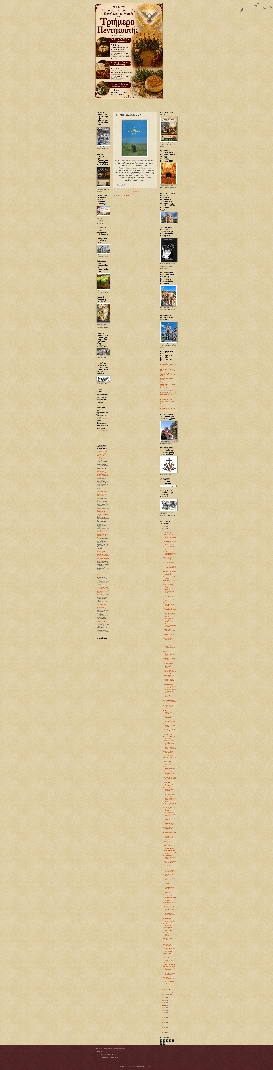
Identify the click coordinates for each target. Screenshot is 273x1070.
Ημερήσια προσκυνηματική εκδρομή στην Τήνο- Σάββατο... (169, 653)
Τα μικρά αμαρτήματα (168, 895)
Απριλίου (166, 987)
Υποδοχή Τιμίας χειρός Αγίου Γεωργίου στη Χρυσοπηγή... (169, 968)
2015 (163, 1022)
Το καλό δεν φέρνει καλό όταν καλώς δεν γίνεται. (169, 804)
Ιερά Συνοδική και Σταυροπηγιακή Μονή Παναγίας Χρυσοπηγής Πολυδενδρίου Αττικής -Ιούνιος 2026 (102, 474)
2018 (163, 1015)
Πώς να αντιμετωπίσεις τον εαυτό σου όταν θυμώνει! (169, 696)
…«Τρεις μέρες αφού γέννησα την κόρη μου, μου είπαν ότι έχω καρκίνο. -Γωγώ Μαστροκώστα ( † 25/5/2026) (102, 455)
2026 (163, 526)
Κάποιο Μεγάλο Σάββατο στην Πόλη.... (169, 891)
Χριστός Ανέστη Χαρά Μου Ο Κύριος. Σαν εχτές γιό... (168, 887)
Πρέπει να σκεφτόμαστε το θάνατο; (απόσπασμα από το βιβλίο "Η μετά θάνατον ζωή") (167, 369)
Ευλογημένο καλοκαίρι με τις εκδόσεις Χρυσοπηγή (169, 573)
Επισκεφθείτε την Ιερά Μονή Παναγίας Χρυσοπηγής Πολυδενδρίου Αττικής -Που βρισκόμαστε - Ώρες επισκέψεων (102, 533)
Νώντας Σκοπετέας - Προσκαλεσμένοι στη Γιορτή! (169, 773)
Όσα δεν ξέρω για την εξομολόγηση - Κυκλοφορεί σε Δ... (168, 558)
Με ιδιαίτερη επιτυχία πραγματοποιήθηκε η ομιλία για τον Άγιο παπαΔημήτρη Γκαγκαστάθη (102, 494)
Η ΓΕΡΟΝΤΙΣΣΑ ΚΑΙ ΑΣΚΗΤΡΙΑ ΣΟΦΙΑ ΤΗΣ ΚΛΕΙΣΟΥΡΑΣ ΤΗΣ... (168, 908)
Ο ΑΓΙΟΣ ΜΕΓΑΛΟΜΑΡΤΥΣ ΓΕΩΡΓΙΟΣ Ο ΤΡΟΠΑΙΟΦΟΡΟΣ (168, 979)
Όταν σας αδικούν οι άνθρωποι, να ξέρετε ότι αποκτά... (169, 789)
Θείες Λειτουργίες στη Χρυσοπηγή (168, 924)
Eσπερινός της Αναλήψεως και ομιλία (169, 720)
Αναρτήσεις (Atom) (124, 195)
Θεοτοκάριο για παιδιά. (166, 399)
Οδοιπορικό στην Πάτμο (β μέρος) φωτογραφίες (169, 748)
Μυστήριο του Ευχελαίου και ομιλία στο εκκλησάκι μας (169, 950)
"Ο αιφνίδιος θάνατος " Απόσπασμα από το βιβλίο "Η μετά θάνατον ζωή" (168, 364)
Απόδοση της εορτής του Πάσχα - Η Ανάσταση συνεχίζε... (169, 725)
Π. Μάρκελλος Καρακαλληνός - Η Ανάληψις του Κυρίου (169, 712)
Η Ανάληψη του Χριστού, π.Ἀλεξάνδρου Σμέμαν (169, 676)
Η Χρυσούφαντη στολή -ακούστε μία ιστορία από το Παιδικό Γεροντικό (167, 374)
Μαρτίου (166, 989)
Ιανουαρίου (167, 994)
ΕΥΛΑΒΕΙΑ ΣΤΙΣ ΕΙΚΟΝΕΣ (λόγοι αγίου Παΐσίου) (169, 857)
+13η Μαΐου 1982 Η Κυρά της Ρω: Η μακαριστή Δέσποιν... (169, 809)
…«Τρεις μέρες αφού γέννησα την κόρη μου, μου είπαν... (169, 625)
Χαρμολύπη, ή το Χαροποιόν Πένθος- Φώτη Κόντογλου (169, 823)
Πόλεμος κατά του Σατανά (167, 394)
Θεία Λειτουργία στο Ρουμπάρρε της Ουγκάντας (168, 828)
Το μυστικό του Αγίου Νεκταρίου (168, 875)
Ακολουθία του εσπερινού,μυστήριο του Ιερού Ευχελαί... (169, 920)
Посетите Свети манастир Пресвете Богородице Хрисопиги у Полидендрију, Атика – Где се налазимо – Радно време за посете (103, 555)
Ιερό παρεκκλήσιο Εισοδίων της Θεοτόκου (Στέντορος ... (169, 640)
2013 (163, 1027)
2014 (163, 1025)
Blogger (151, 1066)
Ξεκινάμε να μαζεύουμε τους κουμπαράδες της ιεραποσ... (169, 615)
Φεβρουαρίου (167, 992)
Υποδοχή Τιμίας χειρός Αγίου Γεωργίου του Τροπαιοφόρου (169, 973)
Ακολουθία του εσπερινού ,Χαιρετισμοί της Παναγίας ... (169, 934)
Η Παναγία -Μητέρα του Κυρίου (168, 392)
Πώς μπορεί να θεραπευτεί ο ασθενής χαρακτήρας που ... (169, 959)
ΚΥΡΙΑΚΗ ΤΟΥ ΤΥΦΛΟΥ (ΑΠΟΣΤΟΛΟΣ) (169, 758)
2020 (163, 1010)
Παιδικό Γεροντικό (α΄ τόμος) (167, 397)
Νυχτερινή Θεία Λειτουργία (167, 954)
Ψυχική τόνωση (164, 382)
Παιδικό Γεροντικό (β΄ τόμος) (167, 401)
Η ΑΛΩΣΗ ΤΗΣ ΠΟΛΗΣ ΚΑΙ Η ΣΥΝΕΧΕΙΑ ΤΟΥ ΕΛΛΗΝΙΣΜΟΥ (169, 591)
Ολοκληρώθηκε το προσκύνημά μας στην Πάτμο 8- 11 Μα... (169, 847)
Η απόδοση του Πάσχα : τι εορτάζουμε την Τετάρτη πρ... (169, 730)
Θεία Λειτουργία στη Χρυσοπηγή (168, 716)
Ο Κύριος (162, 406)
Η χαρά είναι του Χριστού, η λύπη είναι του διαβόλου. (169, 899)
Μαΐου (165, 528)
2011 (163, 1032)
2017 (163, 1017)
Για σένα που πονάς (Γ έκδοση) (168, 390)
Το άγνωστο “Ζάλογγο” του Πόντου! (169, 737)
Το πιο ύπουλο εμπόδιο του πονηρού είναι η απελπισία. (169, 548)
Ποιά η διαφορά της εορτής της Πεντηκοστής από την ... (169, 536)
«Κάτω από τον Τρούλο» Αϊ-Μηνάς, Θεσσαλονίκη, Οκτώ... (169, 660)
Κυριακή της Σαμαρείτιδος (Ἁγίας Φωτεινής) (169, 862)
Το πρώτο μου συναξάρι (166, 403)
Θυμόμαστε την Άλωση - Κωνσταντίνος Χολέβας (169, 595)
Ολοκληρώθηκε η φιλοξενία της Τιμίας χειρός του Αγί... (169, 929)
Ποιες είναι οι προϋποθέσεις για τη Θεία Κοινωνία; (169, 784)
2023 (163, 1002)
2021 (163, 1007)
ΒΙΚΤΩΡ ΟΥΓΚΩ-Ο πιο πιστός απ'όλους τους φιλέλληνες (169, 852)
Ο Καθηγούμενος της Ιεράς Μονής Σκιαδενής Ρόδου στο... (170, 702)
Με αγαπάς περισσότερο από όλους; (169, 818)
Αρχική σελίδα (135, 192)
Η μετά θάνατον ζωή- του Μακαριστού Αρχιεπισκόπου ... (169, 543)
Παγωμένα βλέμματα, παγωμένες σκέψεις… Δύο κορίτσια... (169, 814)
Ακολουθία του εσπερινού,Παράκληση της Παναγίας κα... (169, 870)
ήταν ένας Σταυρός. (168, 734)
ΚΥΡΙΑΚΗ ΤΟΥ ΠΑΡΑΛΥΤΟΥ (167, 945)
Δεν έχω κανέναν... (168, 942)
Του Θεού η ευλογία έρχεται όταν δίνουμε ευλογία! (169, 768)
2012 (163, 1030)
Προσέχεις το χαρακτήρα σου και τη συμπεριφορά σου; (167, 409)
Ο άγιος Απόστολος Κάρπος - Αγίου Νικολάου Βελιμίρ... (168, 620)
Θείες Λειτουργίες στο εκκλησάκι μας (168, 752)
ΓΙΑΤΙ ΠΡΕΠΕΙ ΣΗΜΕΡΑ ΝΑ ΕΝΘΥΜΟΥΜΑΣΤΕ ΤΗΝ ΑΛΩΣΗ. (169, 568)
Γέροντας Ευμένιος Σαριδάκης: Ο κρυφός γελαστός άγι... (169, 686)
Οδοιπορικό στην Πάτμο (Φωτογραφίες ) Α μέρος (169, 800)
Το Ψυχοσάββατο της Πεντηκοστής (102, 622)
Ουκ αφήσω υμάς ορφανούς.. (167, 938)
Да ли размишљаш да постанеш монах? (169, 581)
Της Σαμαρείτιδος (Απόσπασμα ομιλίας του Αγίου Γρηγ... (169, 794)
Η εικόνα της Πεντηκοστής (167, 531)
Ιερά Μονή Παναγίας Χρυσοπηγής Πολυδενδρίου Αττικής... (168, 665)
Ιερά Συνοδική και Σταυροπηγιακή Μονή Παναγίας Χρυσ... (169, 609)
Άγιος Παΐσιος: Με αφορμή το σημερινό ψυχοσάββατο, (102, 606)
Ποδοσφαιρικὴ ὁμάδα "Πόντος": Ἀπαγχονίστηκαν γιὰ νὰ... (169, 743)
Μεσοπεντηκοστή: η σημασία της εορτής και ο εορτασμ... (169, 915)
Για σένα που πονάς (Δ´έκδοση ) (169, 577)
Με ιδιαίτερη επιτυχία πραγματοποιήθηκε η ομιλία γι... (169, 586)
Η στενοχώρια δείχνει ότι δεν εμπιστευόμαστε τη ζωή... (169, 779)
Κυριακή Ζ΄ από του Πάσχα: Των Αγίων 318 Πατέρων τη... (169, 671)
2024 (163, 1000)
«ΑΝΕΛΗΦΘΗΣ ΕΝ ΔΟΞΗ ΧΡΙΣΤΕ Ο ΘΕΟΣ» (168, 707)
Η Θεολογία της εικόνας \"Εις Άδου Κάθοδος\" (169, 963)
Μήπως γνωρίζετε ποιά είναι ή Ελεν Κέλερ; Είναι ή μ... (169, 604)
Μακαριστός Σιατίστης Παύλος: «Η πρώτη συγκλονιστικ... (168, 681)
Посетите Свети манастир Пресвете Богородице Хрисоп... (169, 630)
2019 (163, 1012)
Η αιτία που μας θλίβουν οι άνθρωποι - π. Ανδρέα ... (169, 691)
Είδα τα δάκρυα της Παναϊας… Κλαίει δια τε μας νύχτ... (170, 838)
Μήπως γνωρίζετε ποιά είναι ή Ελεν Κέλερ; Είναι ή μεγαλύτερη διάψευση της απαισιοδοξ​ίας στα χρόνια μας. (103, 590)
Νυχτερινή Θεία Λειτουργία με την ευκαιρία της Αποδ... (169, 763)
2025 (163, 997)
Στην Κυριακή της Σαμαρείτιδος (167, 842)
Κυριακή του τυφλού (168, 755)
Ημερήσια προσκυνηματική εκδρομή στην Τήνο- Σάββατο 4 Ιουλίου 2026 (103, 512)
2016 (163, 1020)
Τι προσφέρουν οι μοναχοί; (167, 882)
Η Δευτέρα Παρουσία (165, 387)
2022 (163, 1005)
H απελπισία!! (166, 983)
